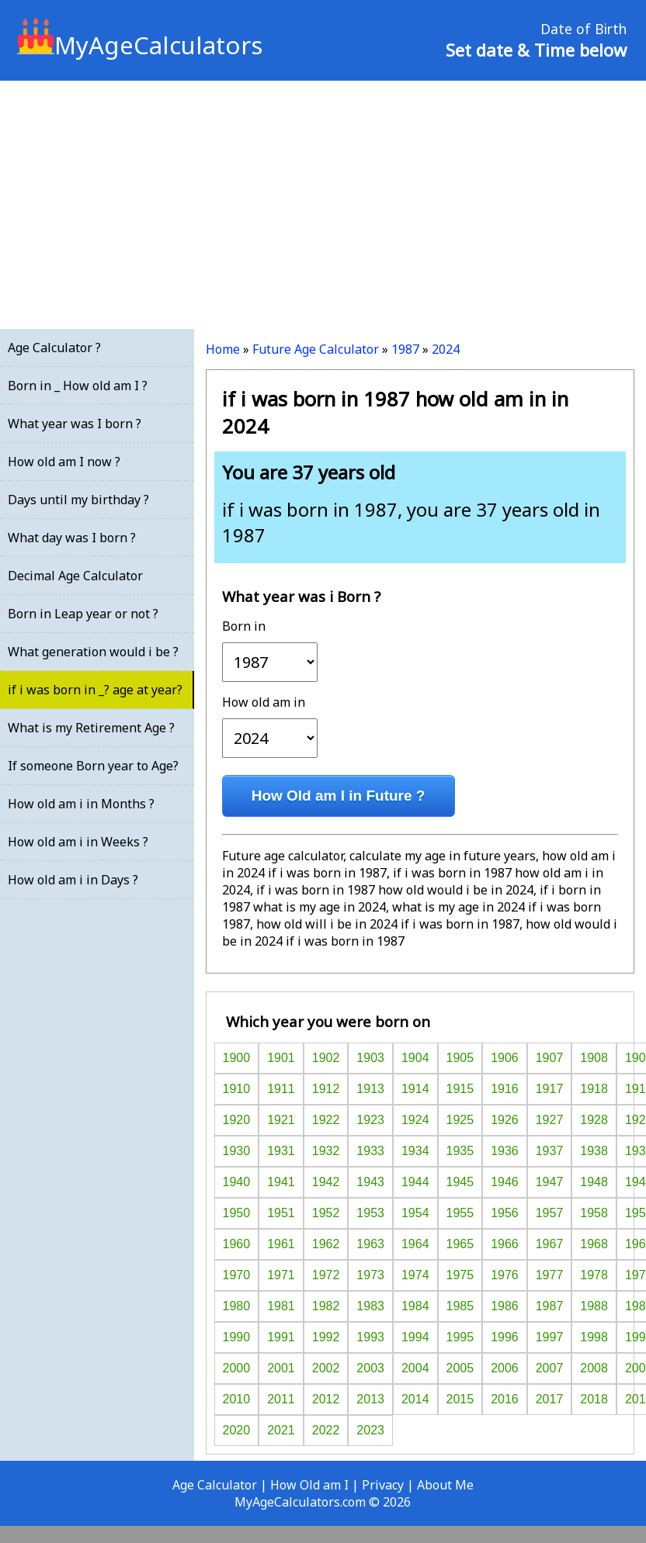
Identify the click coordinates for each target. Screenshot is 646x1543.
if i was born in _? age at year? (95, 689)
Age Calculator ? (54, 347)
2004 (415, 1368)
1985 (460, 1306)
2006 (505, 1368)
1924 (415, 1119)
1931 (281, 1150)
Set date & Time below (536, 49)
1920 (237, 1119)
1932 (326, 1150)
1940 (237, 1181)
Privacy (383, 1484)
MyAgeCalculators (139, 45)
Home (223, 349)
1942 (326, 1181)
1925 (460, 1119)
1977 (550, 1275)
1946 (505, 1181)
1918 (594, 1088)
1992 (326, 1337)
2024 (446, 349)
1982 (326, 1306)
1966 (505, 1244)
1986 (505, 1306)
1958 (594, 1213)
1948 (594, 1181)
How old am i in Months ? (81, 803)
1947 (550, 1181)
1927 (550, 1119)
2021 (281, 1430)
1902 (326, 1057)
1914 (415, 1088)
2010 (237, 1399)
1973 (370, 1275)
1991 (281, 1337)
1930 (237, 1150)
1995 (460, 1337)
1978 (594, 1275)
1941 (281, 1181)
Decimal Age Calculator (75, 575)
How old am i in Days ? (73, 879)
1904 (415, 1057)
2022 (326, 1430)
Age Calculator (214, 1484)
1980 (237, 1306)
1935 (460, 1150)
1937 (550, 1150)
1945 (460, 1181)
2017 (550, 1399)
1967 (550, 1244)
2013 (370, 1399)
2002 (326, 1368)
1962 (326, 1244)
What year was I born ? (74, 423)
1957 (550, 1213)
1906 (505, 1057)
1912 (326, 1088)
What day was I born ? (72, 537)
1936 (505, 1150)
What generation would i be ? (93, 651)
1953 (370, 1213)
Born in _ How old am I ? (78, 385)
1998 (594, 1337)
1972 (326, 1275)
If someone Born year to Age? (93, 765)
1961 (281, 1244)
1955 (460, 1213)
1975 (460, 1275)
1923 (370, 1119)
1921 (281, 1119)
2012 (326, 1399)
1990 (237, 1337)
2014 (415, 1399)
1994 (415, 1337)
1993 (370, 1337)
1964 (415, 1244)
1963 (370, 1244)
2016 (505, 1399)
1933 (370, 1150)
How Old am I (309, 1484)
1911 (281, 1088)
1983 (370, 1306)
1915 (460, 1088)
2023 (370, 1430)
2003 (370, 1368)
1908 (594, 1057)
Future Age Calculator (315, 349)
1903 (370, 1057)
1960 (237, 1244)
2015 (460, 1399)
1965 (460, 1244)
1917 (550, 1088)
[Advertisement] (323, 204)
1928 (594, 1119)
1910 (237, 1088)
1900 (237, 1057)
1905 (460, 1057)
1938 (594, 1150)
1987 (405, 349)
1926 (505, 1119)
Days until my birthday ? (78, 499)
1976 (505, 1275)
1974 (415, 1275)
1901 (281, 1057)
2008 (594, 1368)
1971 (281, 1275)
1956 (505, 1213)
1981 (281, 1306)
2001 (281, 1368)
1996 (505, 1337)
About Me (445, 1484)
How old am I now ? (64, 461)
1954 (415, 1213)
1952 (326, 1213)
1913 (370, 1088)
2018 (594, 1399)
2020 (237, 1430)
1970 (237, 1275)
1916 (505, 1088)
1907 (550, 1057)
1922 (326, 1119)
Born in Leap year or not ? (83, 613)
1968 (594, 1244)
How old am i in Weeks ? (78, 841)
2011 (281, 1399)
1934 (415, 1150)
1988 (594, 1306)
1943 (370, 1181)
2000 (237, 1368)
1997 (550, 1337)
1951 (281, 1213)
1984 (415, 1306)
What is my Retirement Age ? (91, 727)
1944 (415, 1181)
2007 (550, 1368)
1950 (237, 1213)
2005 (460, 1368)
